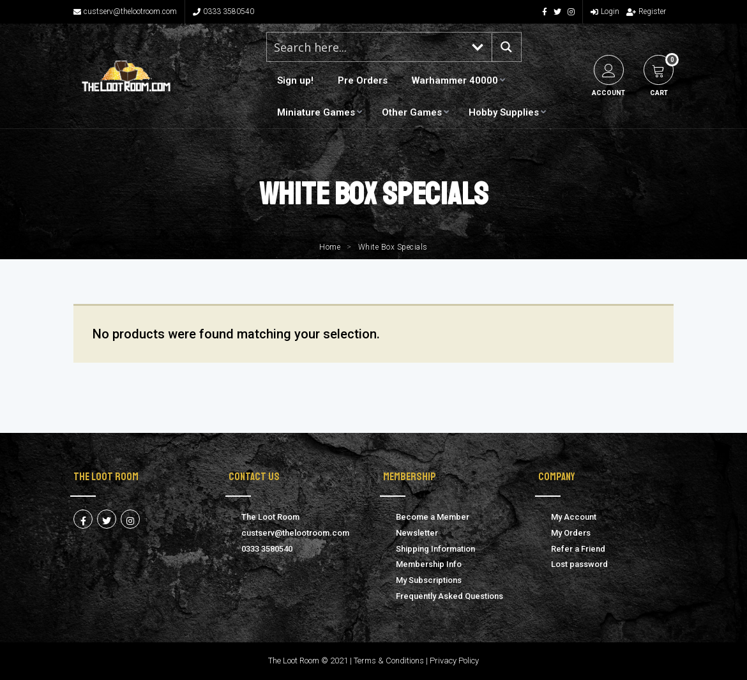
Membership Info (429, 564)
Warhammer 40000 (455, 80)
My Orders (571, 533)
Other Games (412, 112)
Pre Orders (363, 80)
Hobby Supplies (504, 112)
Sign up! (295, 80)
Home (329, 247)
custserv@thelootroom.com (125, 11)
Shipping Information (435, 549)
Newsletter (417, 533)
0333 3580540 (223, 11)
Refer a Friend (578, 549)
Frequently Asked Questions (449, 596)
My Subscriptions (429, 580)
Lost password (579, 564)
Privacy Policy (454, 660)
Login (605, 11)
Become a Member (432, 517)
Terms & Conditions (389, 660)
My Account (573, 517)
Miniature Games (316, 112)
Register (646, 11)
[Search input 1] (366, 47)
